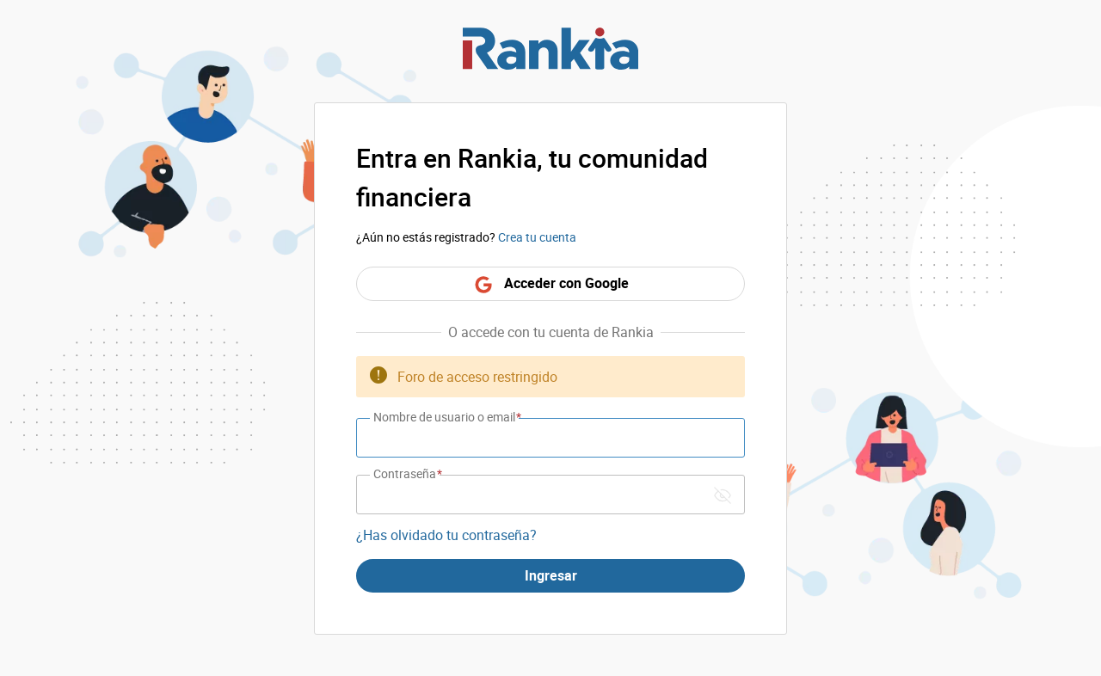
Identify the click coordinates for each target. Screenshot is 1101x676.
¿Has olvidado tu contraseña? (446, 534)
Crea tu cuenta (537, 237)
